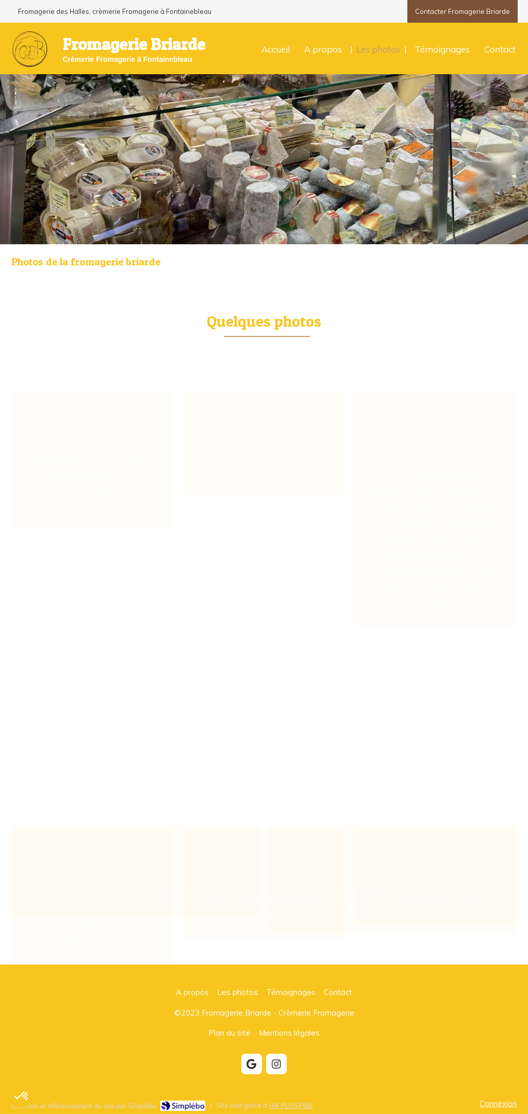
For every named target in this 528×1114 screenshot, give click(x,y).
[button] (92, 448)
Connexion (498, 1103)
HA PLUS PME (291, 1105)
